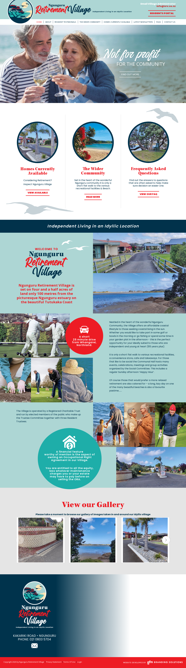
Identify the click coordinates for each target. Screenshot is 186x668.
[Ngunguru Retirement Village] (70, 12)
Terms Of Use (69, 662)
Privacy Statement (53, 662)
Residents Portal (162, 13)
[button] (166, 540)
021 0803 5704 (40, 639)
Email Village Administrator (158, 5)
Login (79, 662)
